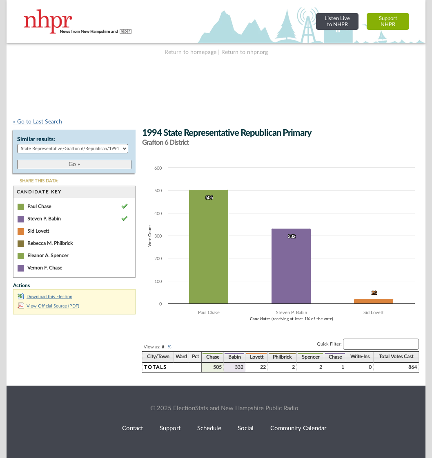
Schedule (209, 428)
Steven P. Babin (44, 218)
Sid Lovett (38, 231)
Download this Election (45, 296)
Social (246, 428)
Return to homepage (190, 52)
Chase (212, 357)
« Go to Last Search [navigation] (37, 122)
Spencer (310, 357)
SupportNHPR (388, 21)
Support (170, 428)
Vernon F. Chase (44, 267)
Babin (234, 357)
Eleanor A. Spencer (47, 255)
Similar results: (36, 139)
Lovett (256, 357)
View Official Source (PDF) (48, 306)
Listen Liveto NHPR (337, 21)
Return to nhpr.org (244, 52)
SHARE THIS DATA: (39, 181)
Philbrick (282, 357)
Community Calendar (298, 428)
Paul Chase (39, 206)
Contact (132, 428)
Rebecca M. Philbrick (50, 243)
